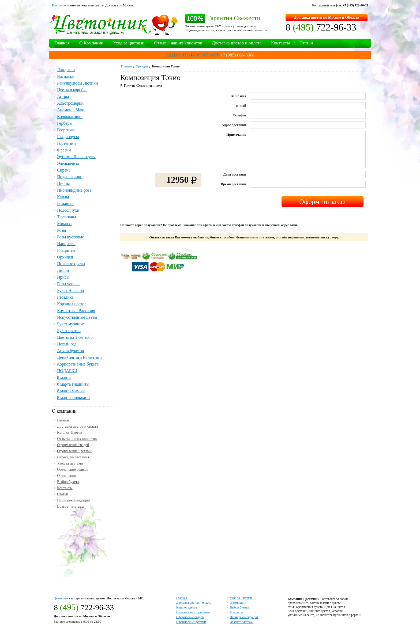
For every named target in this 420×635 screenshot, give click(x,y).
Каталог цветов (186, 607)
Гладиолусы (68, 136)
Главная (62, 42)
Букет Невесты (70, 290)
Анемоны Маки (71, 110)
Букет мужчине (71, 324)
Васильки (65, 76)
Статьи (306, 42)
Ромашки (65, 203)
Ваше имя (238, 96)
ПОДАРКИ (67, 370)
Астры (63, 96)
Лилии (63, 270)
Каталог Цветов (69, 433)
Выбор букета (68, 482)
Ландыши (66, 69)
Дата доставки (234, 174)
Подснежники (69, 176)
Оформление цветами (74, 451)
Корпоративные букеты (78, 364)
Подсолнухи (68, 210)
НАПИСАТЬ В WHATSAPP (192, 55)
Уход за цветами (128, 42)
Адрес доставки (234, 125)
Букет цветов (69, 330)
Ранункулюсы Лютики (77, 83)
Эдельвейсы (68, 163)
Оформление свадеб (73, 445)
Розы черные (68, 284)
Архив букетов (70, 350)
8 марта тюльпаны (73, 397)
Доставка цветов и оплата (236, 42)
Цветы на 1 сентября (76, 337)
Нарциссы (66, 243)
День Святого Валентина (79, 357)
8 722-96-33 (321, 27)
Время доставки (233, 184)
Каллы (63, 197)
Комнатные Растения (76, 310)
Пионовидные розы (74, 190)
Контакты (280, 42)
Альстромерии (70, 103)
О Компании (91, 42)
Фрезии (64, 150)
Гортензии (66, 143)
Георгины (66, 130)
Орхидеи (142, 66)
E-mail (241, 106)
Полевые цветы (71, 263)
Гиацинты (66, 250)
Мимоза (64, 223)
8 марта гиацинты (73, 384)
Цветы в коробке (72, 90)
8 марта (64, 377)
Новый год (66, 344)
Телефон (239, 115)
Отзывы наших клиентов (178, 42)
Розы (61, 230)
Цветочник (59, 5)
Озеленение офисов (72, 469)
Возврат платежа (70, 506)
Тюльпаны (66, 217)
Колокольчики (69, 116)
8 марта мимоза (71, 391)
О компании (66, 476)
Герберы (64, 123)
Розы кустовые (70, 237)
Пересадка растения (73, 457)
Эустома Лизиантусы (76, 156)
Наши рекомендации (73, 500)
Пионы (63, 183)
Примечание (236, 134)
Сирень (63, 170)
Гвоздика (65, 297)
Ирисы (63, 277)
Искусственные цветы (77, 317)
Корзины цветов (72, 304)
